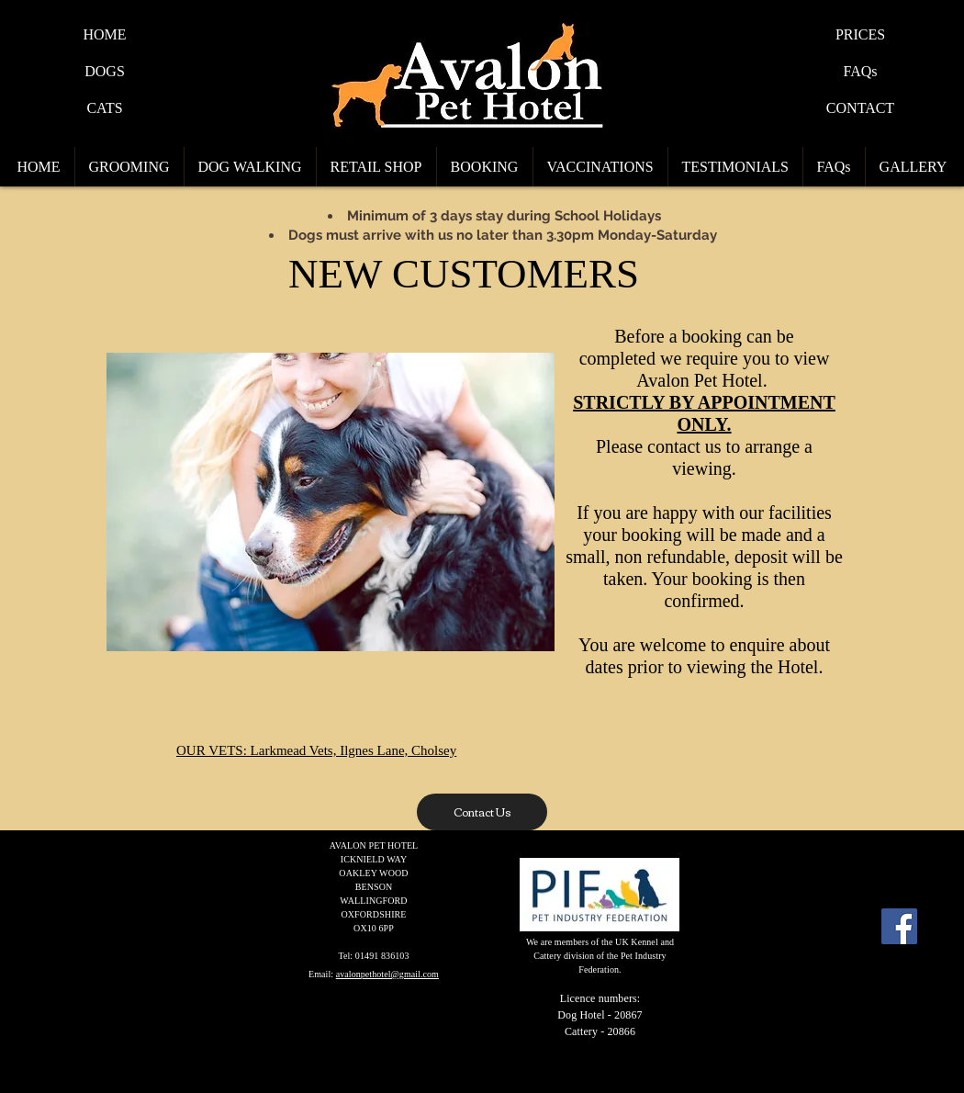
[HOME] (104, 35)
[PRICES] (860, 35)
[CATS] (104, 108)
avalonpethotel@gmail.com (387, 974)
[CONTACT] (860, 108)
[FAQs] (860, 71)
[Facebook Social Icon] (899, 926)
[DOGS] (104, 71)
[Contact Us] (482, 812)
